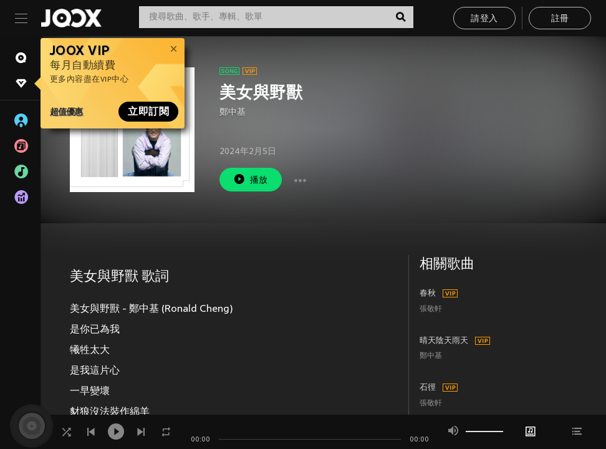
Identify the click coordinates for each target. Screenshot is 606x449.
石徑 (428, 388)
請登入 (484, 19)
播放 (250, 179)
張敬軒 (431, 310)
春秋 (428, 293)
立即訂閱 (148, 112)
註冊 (560, 19)
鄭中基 (232, 112)
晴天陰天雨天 (444, 341)
